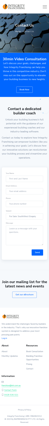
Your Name (10, 174)
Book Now (24, 89)
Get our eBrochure (24, 294)
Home (18, 31)
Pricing (29, 364)
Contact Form (10, 390)
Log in (4, 338)
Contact (29, 368)
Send (37, 253)
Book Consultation (34, 351)
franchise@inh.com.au (11, 385)
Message (9, 224)
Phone (8, 199)
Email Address (11, 186)
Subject (8, 211)
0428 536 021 (11, 394)
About (4, 351)
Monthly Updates (10, 356)
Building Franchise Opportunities (34, 358)
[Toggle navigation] (44, 6)
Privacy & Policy (24, 410)
